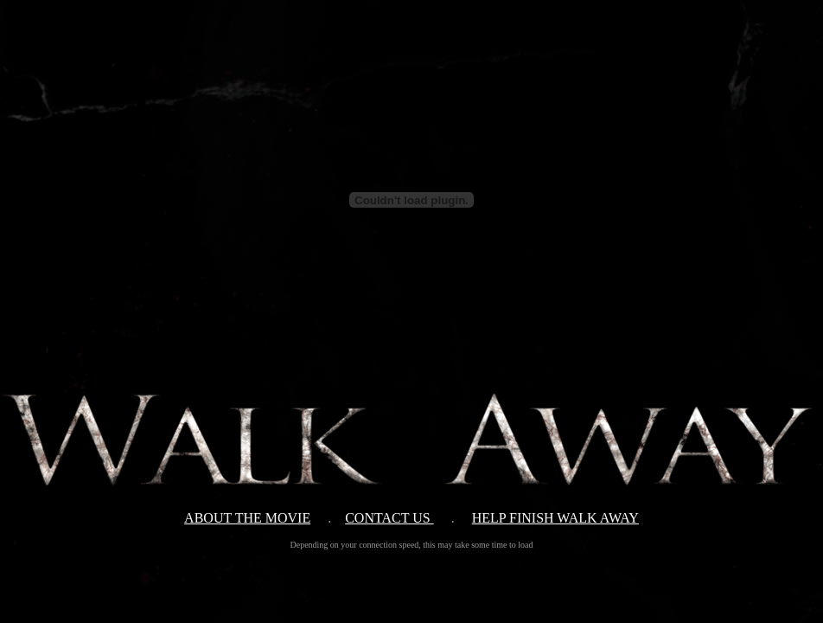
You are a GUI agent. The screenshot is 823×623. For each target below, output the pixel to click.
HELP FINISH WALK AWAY (555, 518)
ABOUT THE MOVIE (247, 518)
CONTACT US (389, 518)
